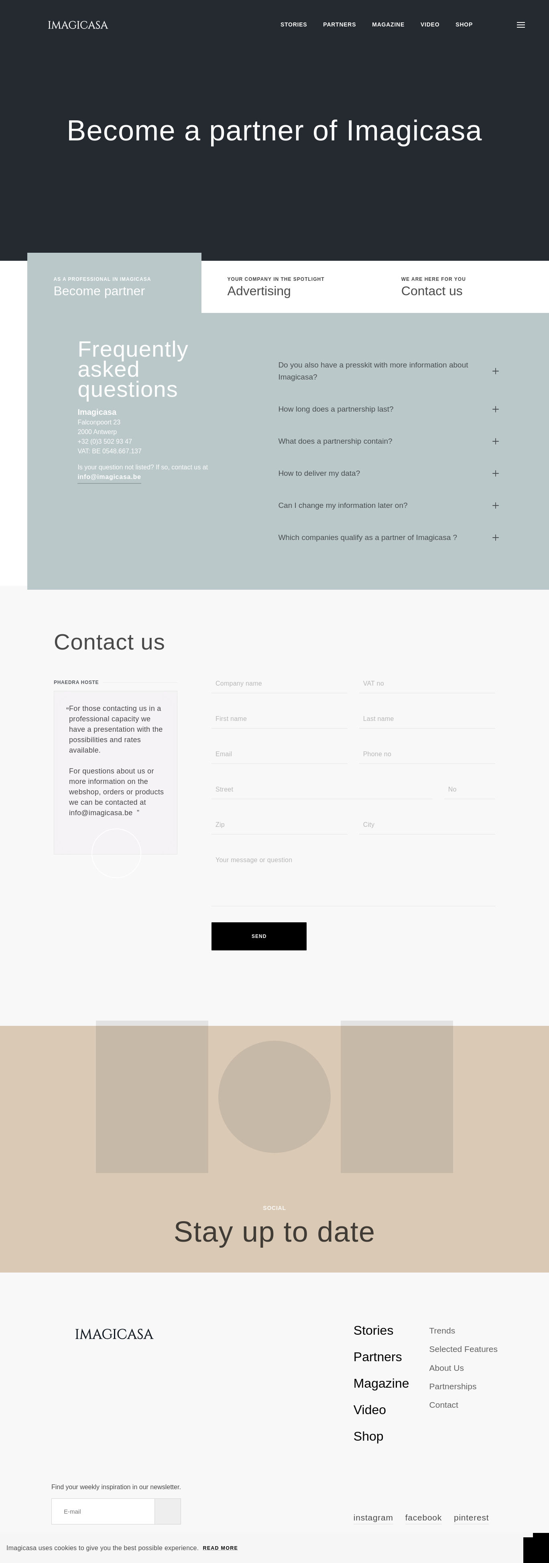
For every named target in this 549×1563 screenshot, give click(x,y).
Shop (464, 24)
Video (430, 24)
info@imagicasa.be (109, 476)
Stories (294, 24)
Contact (443, 1404)
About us (446, 1367)
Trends (442, 1330)
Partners (339, 24)
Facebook (423, 1517)
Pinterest (471, 1517)
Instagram (373, 1517)
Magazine (388, 24)
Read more (220, 1548)
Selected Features (463, 1349)
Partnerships (453, 1386)
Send (259, 936)
